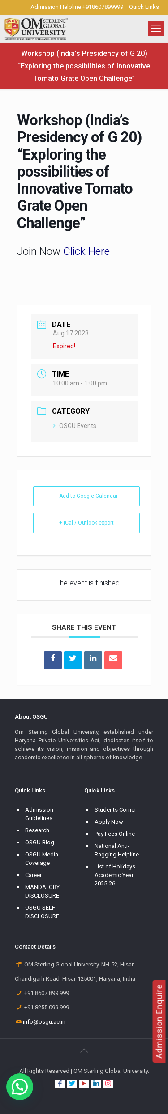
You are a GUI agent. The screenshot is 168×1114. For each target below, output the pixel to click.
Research (37, 830)
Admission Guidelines (39, 814)
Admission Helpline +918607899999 (76, 7)
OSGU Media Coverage (41, 858)
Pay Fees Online (115, 833)
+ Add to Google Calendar (86, 496)
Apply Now (109, 821)
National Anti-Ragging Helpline (117, 850)
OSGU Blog (39, 842)
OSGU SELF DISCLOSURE (42, 911)
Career (33, 875)
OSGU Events (74, 425)
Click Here (86, 251)
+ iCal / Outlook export (86, 523)
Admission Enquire (159, 1021)
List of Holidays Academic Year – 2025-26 (117, 875)
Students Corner (115, 809)
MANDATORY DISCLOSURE (42, 891)
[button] (19, 1086)
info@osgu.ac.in (44, 1021)
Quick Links (144, 7)
